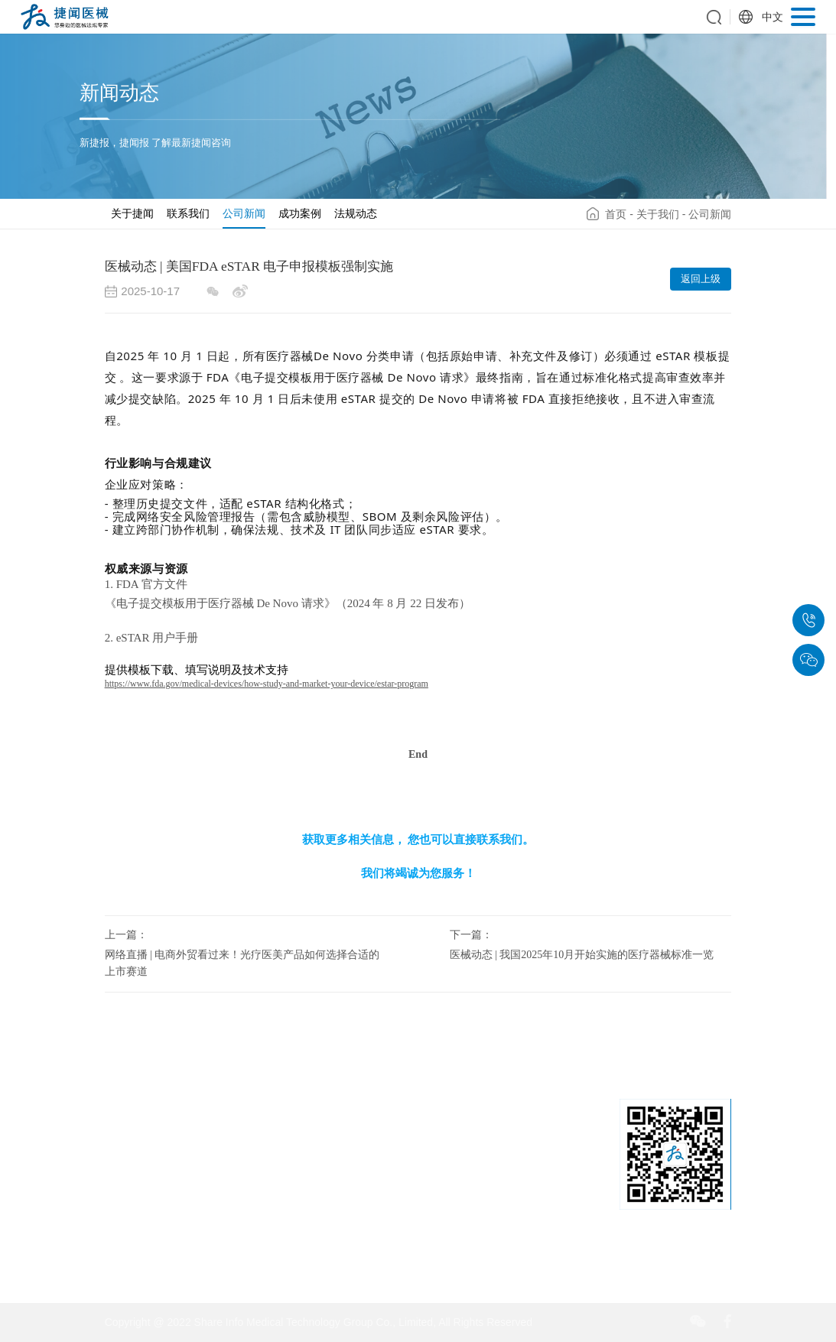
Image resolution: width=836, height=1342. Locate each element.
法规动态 (355, 213)
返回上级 (701, 278)
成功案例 (299, 213)
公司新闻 (244, 213)
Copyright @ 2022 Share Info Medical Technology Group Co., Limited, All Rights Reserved (318, 1322)
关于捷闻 (132, 213)
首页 (615, 214)
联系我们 (188, 213)
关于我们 (657, 214)
